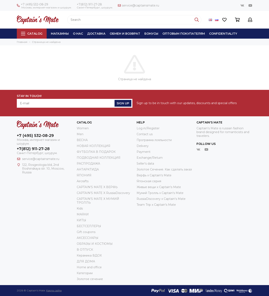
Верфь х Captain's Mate (154, 175)
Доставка (96, 33)
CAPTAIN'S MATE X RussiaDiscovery (103, 193)
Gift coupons (86, 232)
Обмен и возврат (125, 33)
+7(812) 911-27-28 (89, 4)
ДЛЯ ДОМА (86, 261)
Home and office (89, 267)
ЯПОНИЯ (84, 175)
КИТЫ (81, 220)
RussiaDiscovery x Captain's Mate (161, 199)
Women (83, 128)
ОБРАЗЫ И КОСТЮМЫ (95, 244)
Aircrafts (82, 181)
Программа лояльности (154, 140)
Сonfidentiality (223, 33)
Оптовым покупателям (183, 33)
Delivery (143, 146)
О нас (78, 33)
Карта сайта (54, 290)
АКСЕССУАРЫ (87, 238)
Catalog (31, 33)
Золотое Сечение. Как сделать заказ (164, 169)
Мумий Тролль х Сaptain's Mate (160, 193)
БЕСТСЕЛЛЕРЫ (89, 226)
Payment (143, 152)
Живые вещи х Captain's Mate (159, 187)
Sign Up (123, 103)
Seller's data (145, 163)
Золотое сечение (90, 279)
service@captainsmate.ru (138, 5)
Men (80, 134)
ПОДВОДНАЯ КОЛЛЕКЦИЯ (98, 158)
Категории (85, 273)
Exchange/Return (150, 158)
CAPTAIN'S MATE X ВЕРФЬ (97, 187)
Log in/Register (148, 128)
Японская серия (149, 181)
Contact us (145, 134)
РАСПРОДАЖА (88, 163)
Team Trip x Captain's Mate (156, 205)
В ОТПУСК (85, 249)
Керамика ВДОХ (89, 255)
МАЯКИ (83, 214)
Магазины (60, 33)
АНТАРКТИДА (88, 169)
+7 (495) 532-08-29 (32, 4)
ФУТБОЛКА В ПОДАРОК (96, 152)
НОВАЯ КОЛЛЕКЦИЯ (93, 146)
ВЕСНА (82, 140)
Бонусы (151, 33)
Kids (80, 208)
